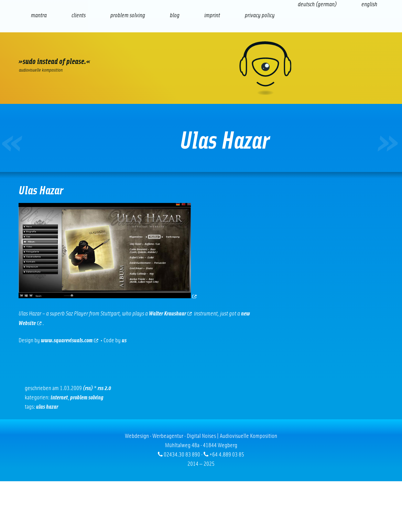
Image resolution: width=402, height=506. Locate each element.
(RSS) (88, 388)
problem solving (87, 398)
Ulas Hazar (47, 407)
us (124, 340)
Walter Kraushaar (170, 314)
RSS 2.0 (104, 388)
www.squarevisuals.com (69, 340)
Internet (59, 398)
